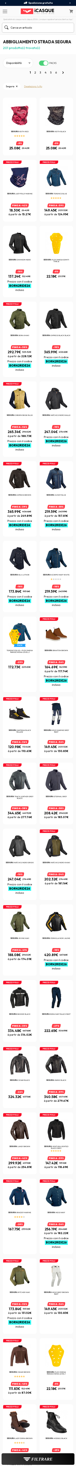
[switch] (43, 63)
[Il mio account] (63, 11)
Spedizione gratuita (38, 3)
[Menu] (4, 11)
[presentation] (6, 3)
